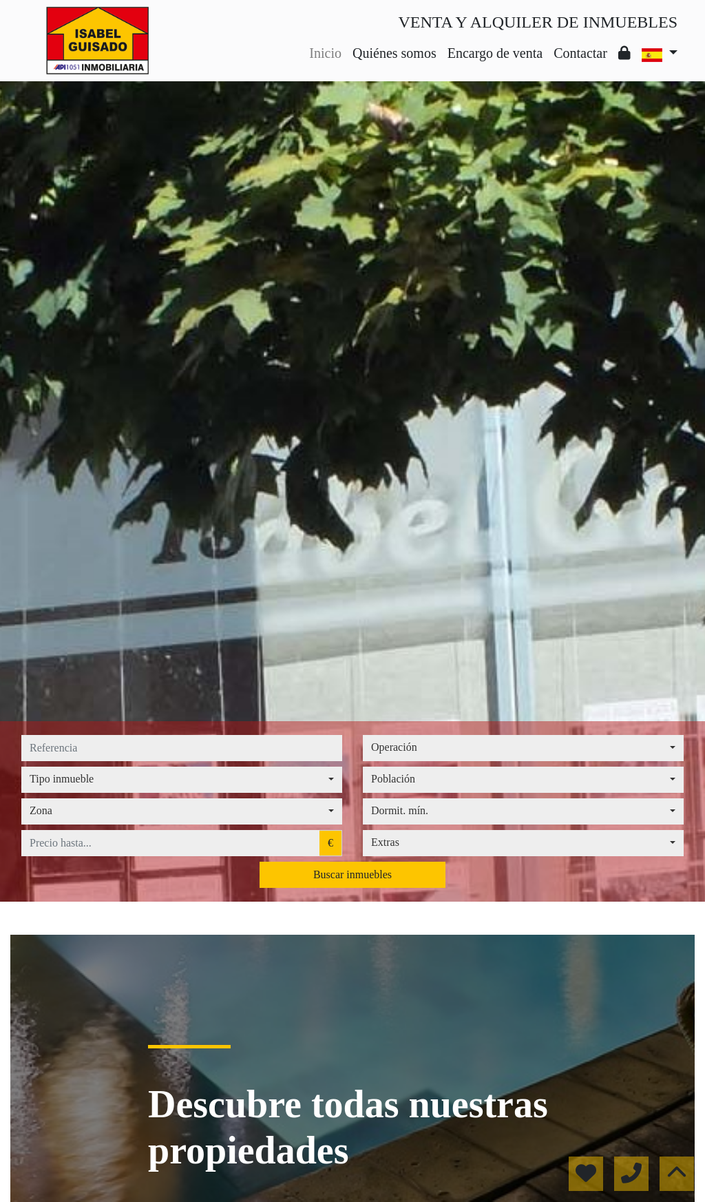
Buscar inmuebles (352, 874)
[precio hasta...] (170, 843)
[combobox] (523, 748)
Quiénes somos (394, 53)
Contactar (580, 53)
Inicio (325, 53)
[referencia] (181, 748)
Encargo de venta (495, 53)
